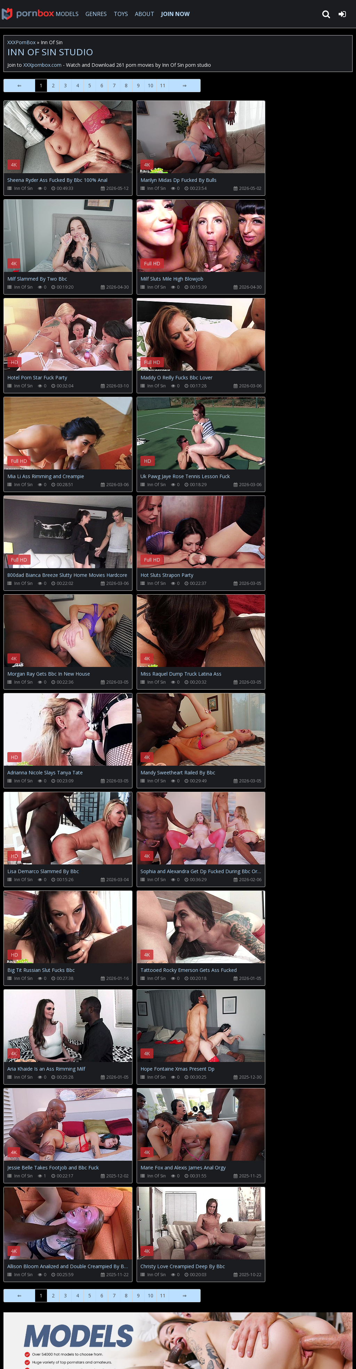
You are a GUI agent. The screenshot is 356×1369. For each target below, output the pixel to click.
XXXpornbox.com (28, 14)
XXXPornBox (21, 42)
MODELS (67, 14)
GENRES (96, 14)
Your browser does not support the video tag (77, 142)
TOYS (121, 14)
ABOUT (144, 14)
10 (150, 85)
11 (162, 85)
